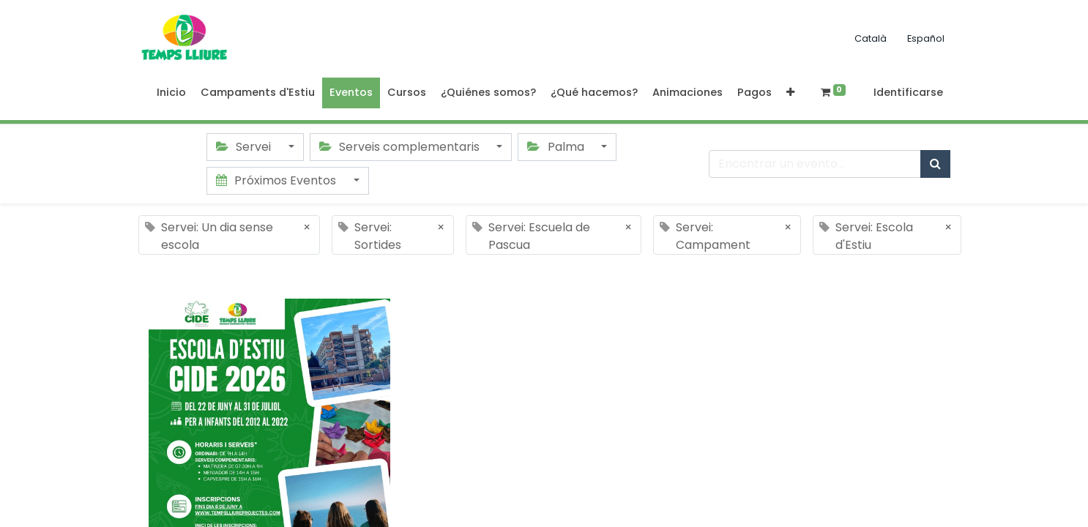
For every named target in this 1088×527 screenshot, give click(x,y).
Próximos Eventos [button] (277, 180)
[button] (790, 93)
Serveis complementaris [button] (400, 146)
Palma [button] (556, 146)
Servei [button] (245, 146)
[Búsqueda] (935, 164)
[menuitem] (171, 93)
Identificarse (908, 92)
